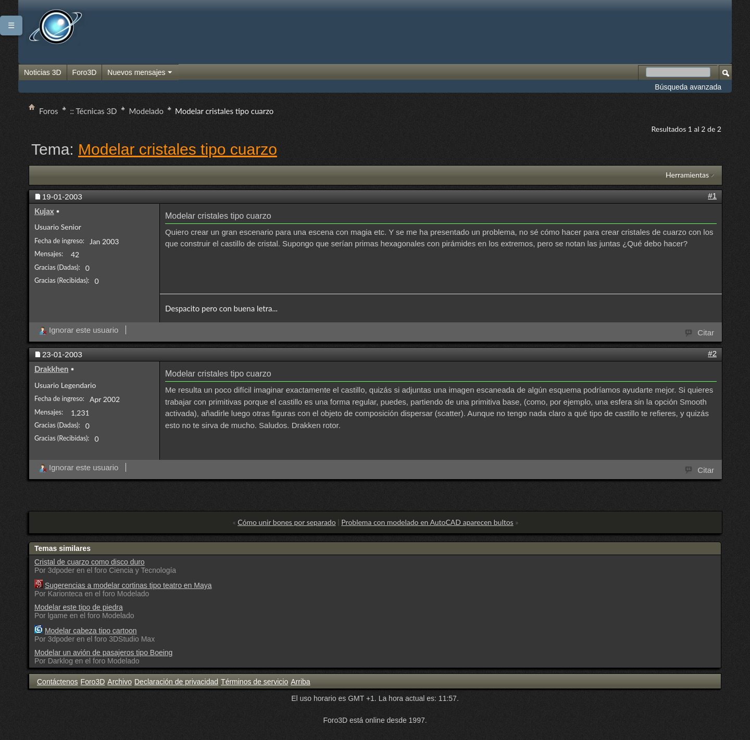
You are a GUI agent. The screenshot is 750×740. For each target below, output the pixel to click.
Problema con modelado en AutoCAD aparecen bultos (427, 522)
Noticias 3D (42, 72)
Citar (700, 332)
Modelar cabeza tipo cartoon (91, 630)
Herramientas (687, 174)
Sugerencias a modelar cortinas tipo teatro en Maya (128, 585)
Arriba (300, 682)
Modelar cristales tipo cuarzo (177, 149)
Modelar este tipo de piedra (78, 607)
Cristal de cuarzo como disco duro (89, 562)
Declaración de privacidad (176, 682)
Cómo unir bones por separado (286, 522)
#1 (712, 195)
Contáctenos (57, 682)
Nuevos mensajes (140, 73)
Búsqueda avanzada (688, 87)
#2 (712, 353)
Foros (48, 111)
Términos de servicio (254, 682)
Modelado (146, 111)
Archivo (119, 682)
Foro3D (84, 72)
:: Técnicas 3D (93, 111)
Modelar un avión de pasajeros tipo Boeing (103, 652)
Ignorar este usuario (78, 329)
